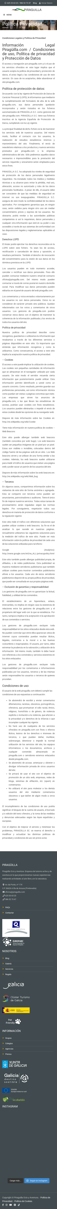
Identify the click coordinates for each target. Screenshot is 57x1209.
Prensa (8, 1054)
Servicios (9, 969)
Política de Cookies (23, 1201)
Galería (8, 963)
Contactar (9, 913)
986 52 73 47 (25, 3)
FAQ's (7, 907)
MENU (7, 15)
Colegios (9, 1043)
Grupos (8, 1038)
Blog (35, 3)
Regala (8, 974)
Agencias (9, 1049)
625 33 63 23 (12, 3)
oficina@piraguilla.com (15, 892)
